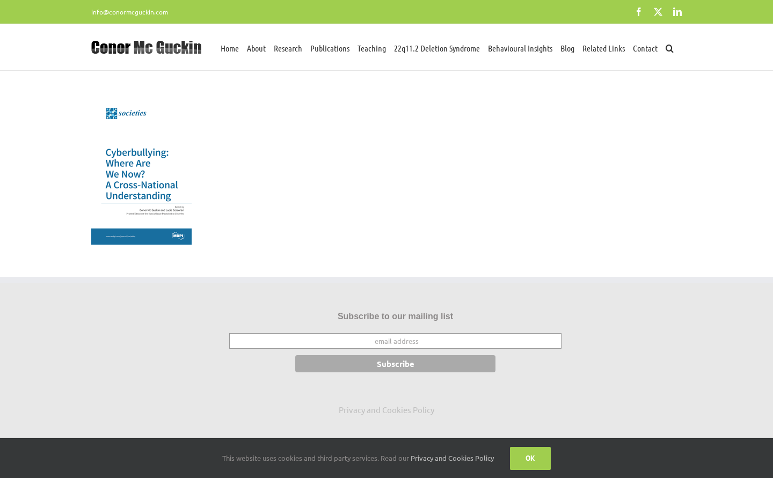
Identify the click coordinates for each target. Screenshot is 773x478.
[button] (670, 47)
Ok (530, 458)
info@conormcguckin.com (129, 12)
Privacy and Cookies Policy (386, 410)
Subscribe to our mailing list (395, 316)
